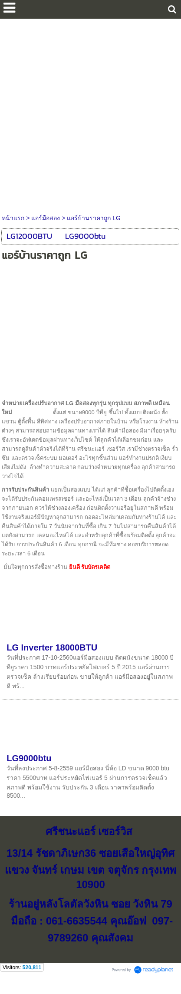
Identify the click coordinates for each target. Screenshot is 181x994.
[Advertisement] (90, 114)
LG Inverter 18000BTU (52, 647)
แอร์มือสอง (45, 218)
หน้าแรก (13, 218)
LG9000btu (29, 758)
